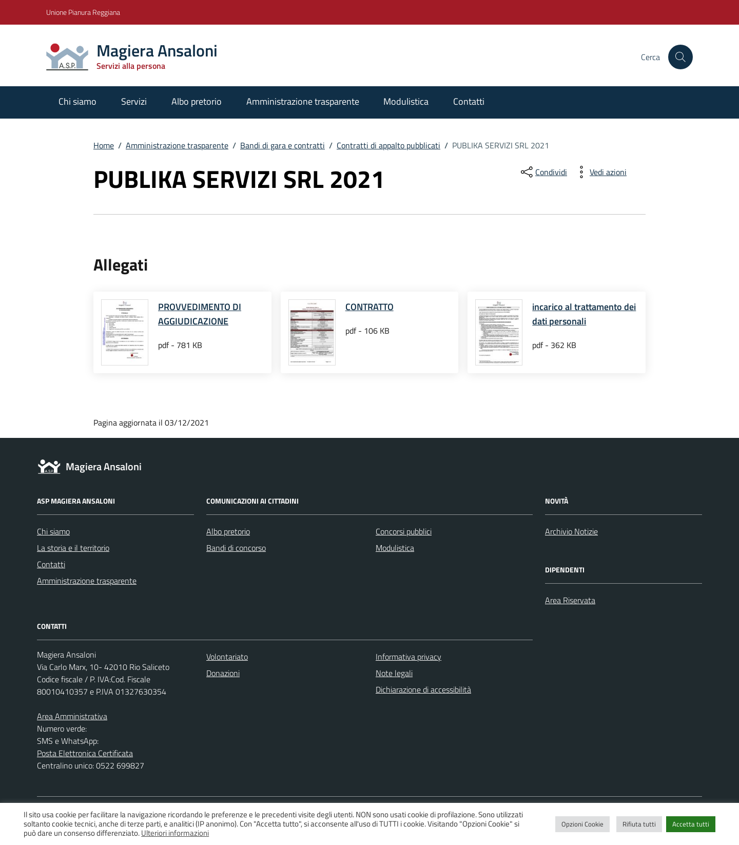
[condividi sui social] (543, 172)
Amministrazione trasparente (302, 101)
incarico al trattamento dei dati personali (584, 314)
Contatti (468, 101)
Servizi (134, 101)
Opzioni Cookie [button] (582, 824)
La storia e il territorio (73, 548)
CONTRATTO (369, 307)
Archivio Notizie (571, 531)
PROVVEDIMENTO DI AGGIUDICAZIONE (199, 314)
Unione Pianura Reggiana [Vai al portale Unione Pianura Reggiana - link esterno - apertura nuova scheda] (83, 12)
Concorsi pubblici (404, 531)
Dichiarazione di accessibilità (423, 689)
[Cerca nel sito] (680, 57)
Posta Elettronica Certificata (85, 753)
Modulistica (406, 101)
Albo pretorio (196, 101)
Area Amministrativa (72, 716)
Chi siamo (77, 101)
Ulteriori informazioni (175, 833)
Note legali (394, 673)
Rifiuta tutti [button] (639, 824)
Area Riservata (570, 600)
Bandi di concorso (236, 548)
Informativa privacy (408, 656)
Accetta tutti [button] (690, 824)
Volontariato (227, 656)
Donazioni (223, 673)
